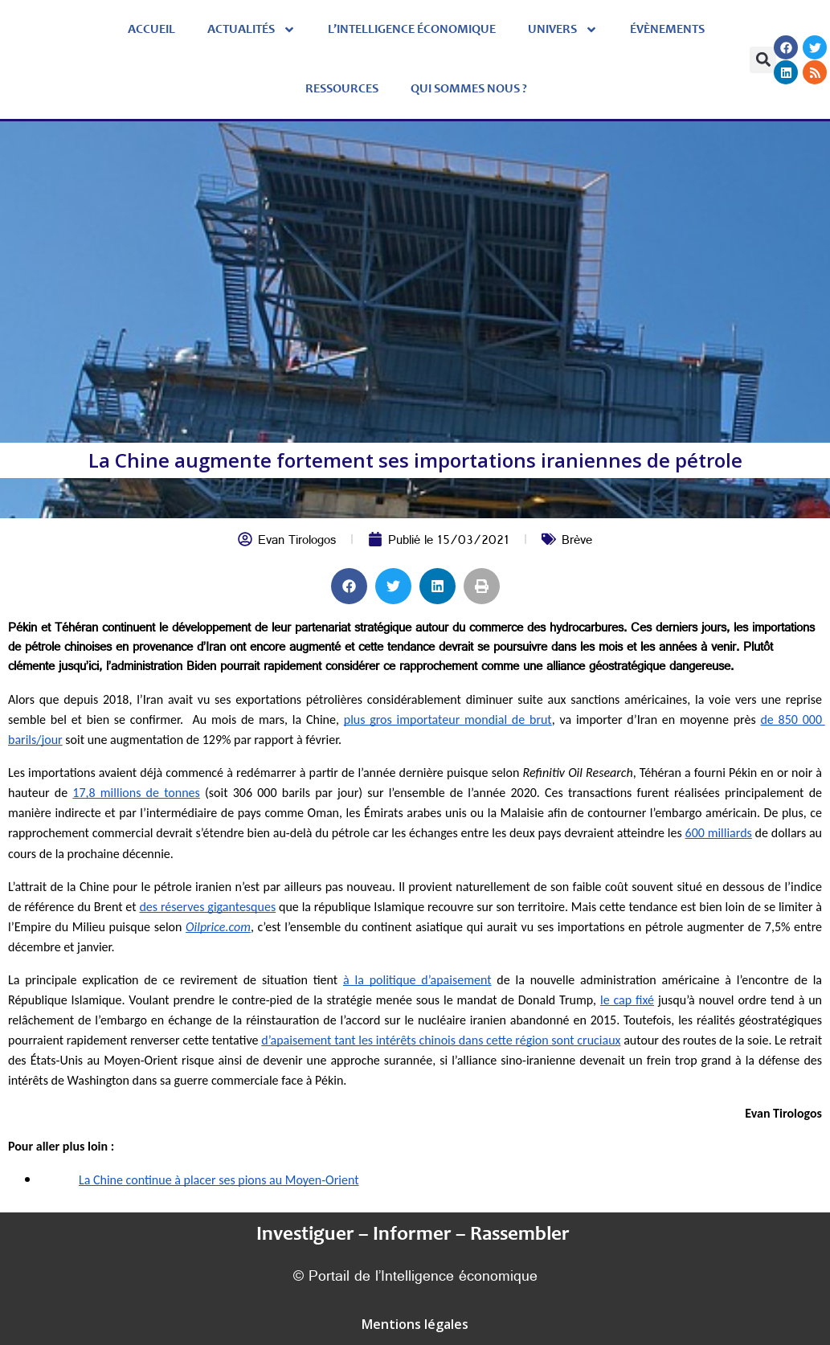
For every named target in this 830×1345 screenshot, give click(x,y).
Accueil (151, 29)
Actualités (251, 29)
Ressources (341, 89)
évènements (667, 29)
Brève (577, 541)
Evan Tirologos (297, 541)
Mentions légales (415, 1324)
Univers (563, 29)
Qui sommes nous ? (469, 89)
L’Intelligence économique (412, 29)
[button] (763, 60)
